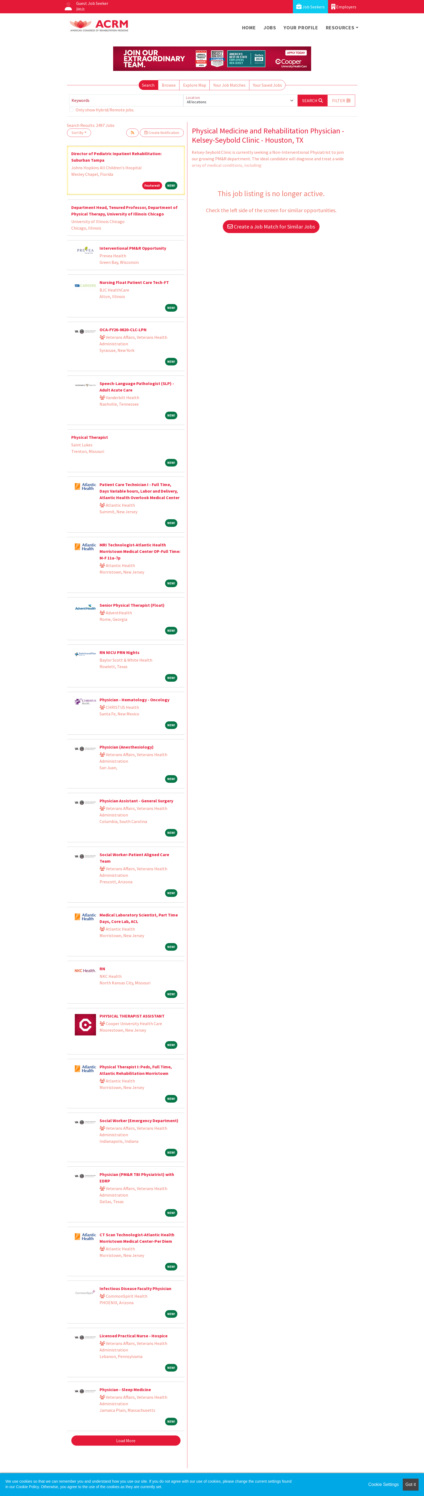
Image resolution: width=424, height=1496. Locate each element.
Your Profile (301, 27)
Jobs (270, 27)
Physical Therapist (89, 437)
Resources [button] (340, 27)
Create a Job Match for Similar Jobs (271, 226)
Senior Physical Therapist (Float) (132, 605)
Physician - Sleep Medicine (125, 1389)
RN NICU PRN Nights (120, 652)
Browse (169, 85)
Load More (125, 1440)
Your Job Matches (229, 85)
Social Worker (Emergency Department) (139, 1120)
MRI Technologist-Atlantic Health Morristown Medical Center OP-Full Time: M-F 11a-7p (140, 551)
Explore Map (194, 85)
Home (249, 27)
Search (148, 85)
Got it (411, 1484)
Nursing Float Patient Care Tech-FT (134, 282)
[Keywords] (126, 101)
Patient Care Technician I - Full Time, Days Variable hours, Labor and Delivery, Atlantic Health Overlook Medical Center (139, 491)
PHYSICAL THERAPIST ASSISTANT (132, 1016)
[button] (341, 101)
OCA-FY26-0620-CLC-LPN (123, 329)
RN (102, 968)
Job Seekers (310, 6)
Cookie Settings (383, 1484)
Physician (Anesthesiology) (127, 747)
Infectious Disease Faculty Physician (135, 1288)
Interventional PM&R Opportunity (133, 248)
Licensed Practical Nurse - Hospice (134, 1335)
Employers (343, 6)
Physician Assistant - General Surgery (136, 800)
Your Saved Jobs (267, 85)
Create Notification (161, 132)
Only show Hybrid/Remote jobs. (105, 109)
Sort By (77, 132)
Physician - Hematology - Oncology (134, 699)
